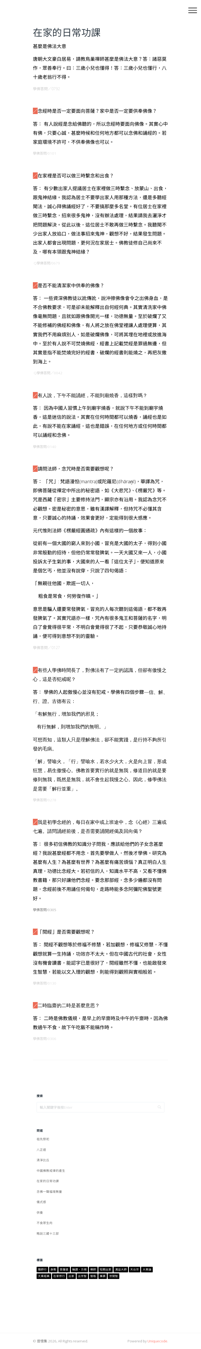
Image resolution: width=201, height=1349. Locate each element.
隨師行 (42, 1269)
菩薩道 (64, 1269)
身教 (53, 1269)
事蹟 (103, 1276)
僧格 (93, 1276)
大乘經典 (44, 1276)
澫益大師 (121, 1269)
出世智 (82, 1276)
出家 (71, 1276)
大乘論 (147, 1269)
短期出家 (105, 1269)
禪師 (93, 1269)
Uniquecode (157, 1341)
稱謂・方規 (79, 1269)
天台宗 (134, 1269)
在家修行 (59, 1276)
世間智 (113, 1276)
